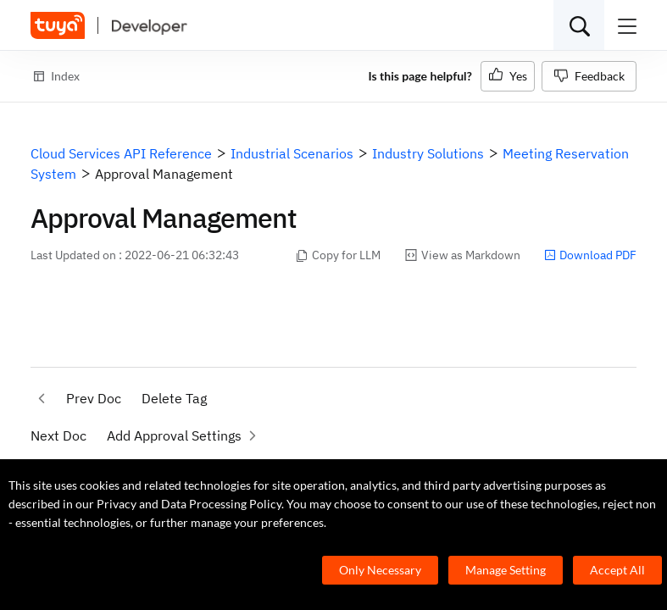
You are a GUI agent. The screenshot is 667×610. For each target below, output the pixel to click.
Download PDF (590, 255)
